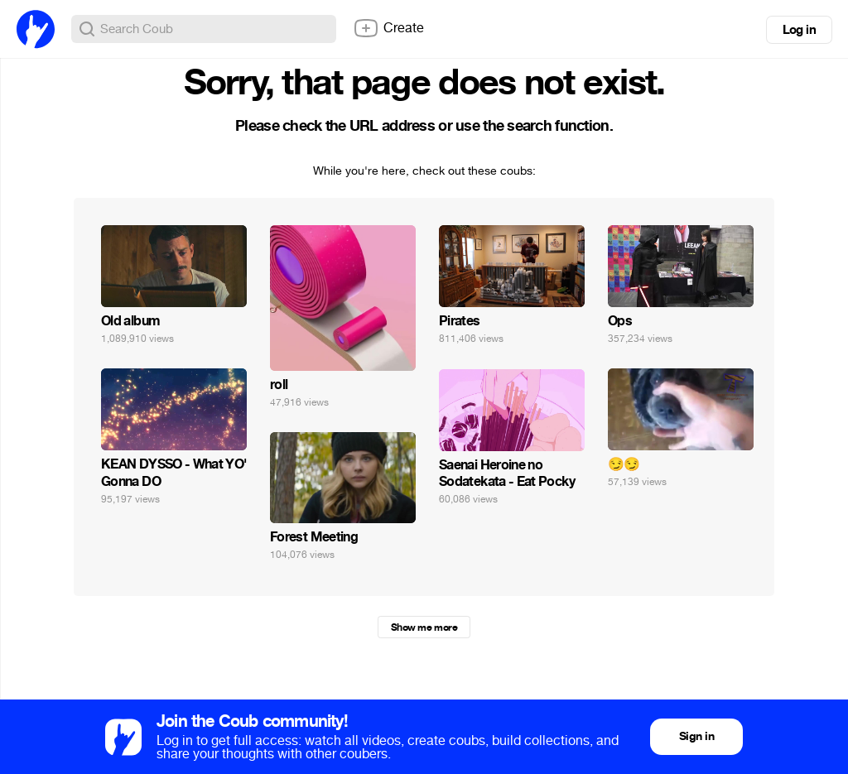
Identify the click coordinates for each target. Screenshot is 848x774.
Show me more (424, 627)
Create (388, 28)
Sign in (696, 736)
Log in (799, 30)
